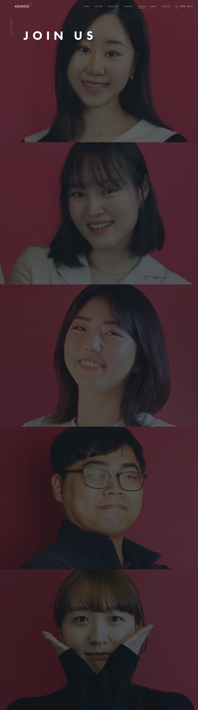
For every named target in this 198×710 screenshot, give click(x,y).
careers (141, 6)
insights (128, 6)
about (154, 6)
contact (166, 6)
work (87, 6)
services (99, 6)
